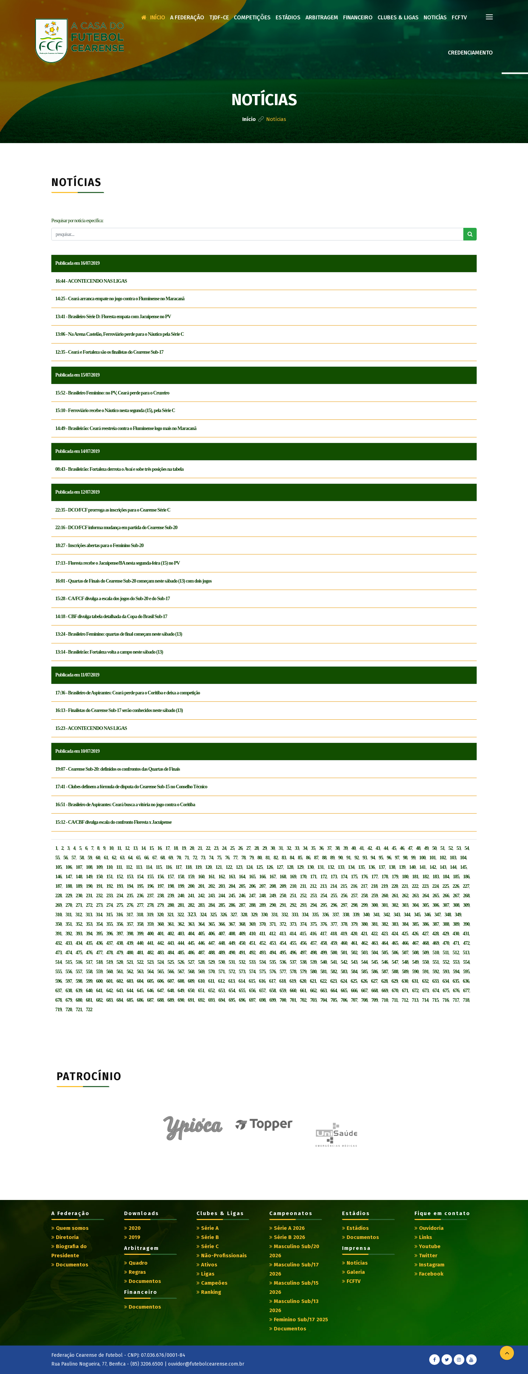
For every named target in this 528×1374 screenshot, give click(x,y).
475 (79, 952)
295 (323, 905)
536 (282, 962)
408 (231, 933)
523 (150, 962)
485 (181, 952)
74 (211, 857)
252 (303, 895)
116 (169, 867)
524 (160, 962)
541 (333, 962)
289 (262, 905)
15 (151, 848)
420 (353, 933)
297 (344, 905)
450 (242, 943)
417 (323, 933)
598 (79, 981)
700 (282, 1000)
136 (371, 867)
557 (79, 971)
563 (140, 971)
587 (384, 971)
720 (68, 1009)
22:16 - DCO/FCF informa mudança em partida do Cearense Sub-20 (116, 527)
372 (282, 924)
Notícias (355, 1263)
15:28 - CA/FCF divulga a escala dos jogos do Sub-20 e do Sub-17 (112, 598)
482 (150, 952)
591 (425, 971)
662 (313, 990)
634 (445, 981)
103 (453, 857)
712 (404, 1000)
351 (68, 924)
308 (456, 905)
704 (323, 1000)
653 (221, 990)
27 (248, 848)
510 (435, 952)
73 (203, 857)
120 (208, 867)
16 (159, 848)
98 (405, 857)
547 (395, 962)
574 (252, 971)
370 (262, 924)
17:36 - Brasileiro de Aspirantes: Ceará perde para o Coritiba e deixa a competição (127, 692)
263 (415, 895)
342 (386, 914)
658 (272, 990)
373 (293, 924)
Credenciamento (470, 52)
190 (89, 886)
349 (458, 914)
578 (293, 971)
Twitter (425, 1255)
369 (252, 924)
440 (140, 943)
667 (364, 990)
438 (119, 943)
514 (58, 962)
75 (219, 857)
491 (242, 952)
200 (191, 886)
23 (216, 848)
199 (181, 886)
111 (119, 867)
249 (272, 895)
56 (65, 857)
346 (427, 914)
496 (293, 952)
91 (348, 857)
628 (384, 981)
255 (333, 895)
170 (303, 876)
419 (343, 933)
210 (293, 886)
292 (293, 905)
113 (139, 867)
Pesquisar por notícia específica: (77, 220)
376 (323, 924)
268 (466, 895)
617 (272, 981)
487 (201, 952)
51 (442, 848)
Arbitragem (321, 17)
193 (119, 886)
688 (160, 1000)
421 (364, 933)
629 (394, 981)
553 (456, 962)
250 (282, 895)
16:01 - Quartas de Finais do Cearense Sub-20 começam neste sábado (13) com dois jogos (133, 581)
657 (262, 990)
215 (343, 886)
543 (354, 962)
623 (333, 981)
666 (354, 990)
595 (466, 971)
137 (382, 867)
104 (463, 857)
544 (364, 962)
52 (450, 848)
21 (200, 848)
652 (211, 990)
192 (109, 886)
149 (89, 876)
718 (466, 1000)
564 (150, 971)
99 (413, 857)
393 (79, 933)
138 (392, 867)
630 (404, 981)
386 (425, 924)
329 (254, 914)
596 (58, 981)
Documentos (69, 1264)
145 (463, 867)
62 (114, 857)
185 (456, 876)
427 (425, 933)
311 (68, 914)
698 (262, 1000)
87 (316, 857)
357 (130, 924)
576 (272, 971)
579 (303, 971)
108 (89, 867)
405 (201, 933)
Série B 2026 (287, 1237)
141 (422, 867)
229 (68, 895)
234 (119, 895)
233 (109, 895)
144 (453, 867)
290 (272, 905)
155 (150, 876)
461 (354, 943)
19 (183, 848)
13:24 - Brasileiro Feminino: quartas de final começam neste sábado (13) (118, 634)
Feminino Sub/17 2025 (298, 1319)
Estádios (288, 17)
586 (374, 971)
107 (79, 867)
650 (191, 990)
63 (122, 857)
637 (58, 990)
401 (160, 933)
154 (140, 876)
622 (323, 981)
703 (313, 1000)
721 (79, 1009)
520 (119, 962)
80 (259, 857)
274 (109, 905)
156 (160, 876)
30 (272, 848)
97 (397, 857)
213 (323, 886)
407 (221, 933)
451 (252, 943)
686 (140, 1000)
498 (313, 952)
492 (252, 952)
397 (119, 933)
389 (456, 924)
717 (455, 1000)
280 (170, 905)
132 (331, 867)
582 (333, 971)
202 (211, 886)
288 (252, 905)
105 (58, 867)
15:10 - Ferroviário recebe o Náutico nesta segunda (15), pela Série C (115, 410)
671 (405, 990)
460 (344, 943)
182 (425, 876)
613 (231, 981)
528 (201, 962)
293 (303, 905)
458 (323, 943)
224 (435, 886)
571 (221, 971)
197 (160, 886)
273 (99, 905)
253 (313, 895)
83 (284, 857)
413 (282, 933)
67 (154, 857)
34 (305, 848)
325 (213, 914)
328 (243, 914)
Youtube (427, 1246)
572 (231, 971)
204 (231, 886)
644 (130, 990)
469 (435, 943)
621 (313, 981)
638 (68, 990)
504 (374, 952)
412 (272, 933)
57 (73, 857)
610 (201, 981)
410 (252, 933)
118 (188, 867)
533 (252, 962)
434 (79, 943)
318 (139, 914)
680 (79, 1000)
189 (79, 886)
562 (130, 971)
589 (405, 971)
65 (138, 857)
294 (313, 905)
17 (167, 848)
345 (417, 914)
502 (354, 952)
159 (191, 876)
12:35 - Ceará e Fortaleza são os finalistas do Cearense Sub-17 (109, 352)
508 (415, 952)
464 (384, 943)
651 (201, 990)
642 (109, 990)
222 (415, 886)
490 (231, 952)
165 (252, 876)
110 (109, 867)
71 (187, 857)
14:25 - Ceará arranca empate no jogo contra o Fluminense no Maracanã (119, 298)
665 (344, 990)
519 (109, 962)
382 (384, 924)
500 (333, 952)
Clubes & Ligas (398, 17)
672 (415, 990)
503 (364, 952)
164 (242, 876)
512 (455, 952)
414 (292, 933)
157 (170, 876)
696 (242, 1000)
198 (170, 886)
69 (170, 857)
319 (150, 914)
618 (282, 981)
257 (354, 895)
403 (181, 933)
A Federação (187, 17)
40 (353, 848)
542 (344, 962)
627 (374, 981)
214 (333, 886)
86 (308, 857)
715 (435, 1000)
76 (227, 857)
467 (415, 943)
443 (170, 943)
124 (249, 867)
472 (466, 943)
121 (218, 867)
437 (109, 943)
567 (181, 971)
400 (150, 933)
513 (466, 952)
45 (394, 848)
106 (68, 867)
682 (99, 1000)
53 (458, 848)
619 (292, 981)
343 (396, 914)
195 (140, 886)
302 (395, 905)
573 (242, 971)
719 (58, 1009)
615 (252, 981)
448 (221, 943)
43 (377, 848)
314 (99, 914)
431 (466, 933)
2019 (132, 1237)
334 (305, 914)
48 (418, 848)
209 (282, 886)
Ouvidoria (429, 1228)
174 (344, 876)
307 (446, 905)
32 (288, 848)
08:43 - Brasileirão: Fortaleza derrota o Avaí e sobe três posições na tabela (119, 469)
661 (303, 990)
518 (99, 962)
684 (119, 1000)
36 (321, 848)
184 (446, 876)
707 (354, 1000)
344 (407, 914)
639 (79, 990)
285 (221, 905)
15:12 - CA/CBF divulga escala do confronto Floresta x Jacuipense (113, 822)
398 (130, 933)
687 (150, 1000)
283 (201, 905)
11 (119, 848)
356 (119, 924)
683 (109, 1000)
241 (191, 895)
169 (293, 876)
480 (130, 952)
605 (150, 981)
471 (456, 943)
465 (395, 943)
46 (402, 848)
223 (425, 886)
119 (198, 867)
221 (404, 886)
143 (443, 867)
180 (405, 876)
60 (98, 857)
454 (282, 943)
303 (405, 905)
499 (323, 952)
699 (272, 1000)
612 (221, 981)
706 (344, 1000)
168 (282, 876)
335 (315, 914)
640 (89, 990)
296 (333, 905)
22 (208, 848)
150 (99, 876)
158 (181, 876)
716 (445, 1000)
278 (150, 905)
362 (181, 924)
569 (201, 971)
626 (364, 981)
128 (290, 867)
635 (455, 981)
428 (435, 933)
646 (150, 990)
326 (223, 914)
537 (293, 962)
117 (178, 867)
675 (446, 990)
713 (415, 1000)
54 (466, 848)
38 (337, 848)
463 (374, 943)
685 (130, 1000)
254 (323, 895)
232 (99, 895)
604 (140, 981)
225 (445, 886)
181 (415, 876)
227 (466, 886)
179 (395, 876)
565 (160, 971)
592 (435, 971)
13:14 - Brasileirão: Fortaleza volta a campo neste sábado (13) (109, 652)
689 (170, 1000)
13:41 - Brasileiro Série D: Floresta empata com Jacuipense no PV (113, 316)
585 (364, 971)
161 (211, 876)
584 (354, 971)
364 (201, 924)
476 (89, 952)
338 (345, 914)
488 (211, 952)
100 (422, 857)
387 (435, 924)
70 (178, 857)
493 (262, 952)
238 (160, 895)
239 (170, 895)
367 (231, 924)
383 (395, 924)
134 (351, 867)
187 (58, 886)
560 (109, 971)
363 (191, 924)
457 (313, 943)
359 (150, 924)
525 (170, 962)
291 (282, 905)
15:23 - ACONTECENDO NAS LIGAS (91, 728)
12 (127, 848)
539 (313, 962)
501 (344, 952)
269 (58, 905)
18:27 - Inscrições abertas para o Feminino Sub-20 (99, 545)
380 (364, 924)
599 (89, 981)
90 (340, 857)
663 (323, 990)
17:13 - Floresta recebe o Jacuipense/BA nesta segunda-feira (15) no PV (117, 563)
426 (415, 933)
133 (341, 867)
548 (405, 962)
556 (68, 971)
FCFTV (459, 17)
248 (262, 895)
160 (201, 876)
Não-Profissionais (222, 1255)
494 (272, 952)
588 (395, 971)
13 (135, 848)
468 (425, 943)
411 (262, 933)
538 (303, 962)
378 (344, 924)
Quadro (136, 1263)
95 (381, 857)
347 (437, 914)
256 (344, 895)
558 (89, 971)
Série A (208, 1228)
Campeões (212, 1283)
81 (267, 857)
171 (313, 876)
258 (364, 895)
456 (303, 943)
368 (242, 924)
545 (374, 962)
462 (364, 943)
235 (130, 895)
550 (425, 962)
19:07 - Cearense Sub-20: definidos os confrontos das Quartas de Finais (117, 769)
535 (272, 962)
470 (446, 943)
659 (282, 990)
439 (130, 943)
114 (149, 867)
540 (323, 962)
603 (130, 981)
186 (466, 876)
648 (170, 990)
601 (109, 981)
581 (323, 971)
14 (143, 848)
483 (160, 952)
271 (79, 905)
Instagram (429, 1264)
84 (292, 857)
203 (221, 886)
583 (344, 971)
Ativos (207, 1264)
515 (68, 962)
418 (333, 933)
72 (195, 857)
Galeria (353, 1272)
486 (191, 952)
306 (435, 905)
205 (242, 886)
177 (374, 876)
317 (129, 914)
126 (269, 867)
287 (242, 905)
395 (99, 933)
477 (99, 952)
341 (376, 914)
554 (466, 962)
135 (361, 867)
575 (262, 971)
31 (280, 848)
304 (415, 905)
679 (68, 1000)
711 (395, 1000)
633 (435, 981)
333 (294, 914)
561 (119, 971)
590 (415, 971)
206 (252, 886)
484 (170, 952)
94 (373, 857)
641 (99, 990)
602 (119, 981)
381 (374, 924)
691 (191, 1000)
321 (170, 914)
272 (89, 905)
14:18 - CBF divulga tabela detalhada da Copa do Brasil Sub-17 (111, 616)
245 (231, 895)
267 (456, 895)
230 (79, 895)
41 (361, 848)
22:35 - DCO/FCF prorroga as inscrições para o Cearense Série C (112, 510)
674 (435, 990)
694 (221, 1000)
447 (211, 943)
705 (333, 1000)
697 (252, 1000)
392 (68, 933)
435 (89, 943)
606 (160, 981)
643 (119, 990)
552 (446, 962)
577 (282, 971)
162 (221, 876)
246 (242, 895)
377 (333, 924)
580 (313, 971)
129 (300, 867)
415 (303, 933)
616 (262, 981)
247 (252, 895)
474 (68, 952)
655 (242, 990)
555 (58, 971)
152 (119, 876)
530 (221, 962)
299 (364, 905)
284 (211, 905)
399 (140, 933)
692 (201, 1000)
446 (201, 943)
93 (364, 857)
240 (181, 895)
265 (435, 895)
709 (374, 1000)
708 (364, 1000)
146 (58, 876)
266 (446, 895)
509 (425, 952)
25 (232, 848)
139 (402, 867)
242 (201, 895)
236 (140, 895)
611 (211, 981)
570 (211, 971)
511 (446, 952)
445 (191, 943)
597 (68, 981)
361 (170, 924)
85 (300, 857)
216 (353, 886)
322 (180, 914)
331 (274, 914)
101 (432, 857)
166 (262, 876)
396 (109, 933)
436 (99, 943)
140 (412, 867)
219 (384, 886)
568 (191, 971)
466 (405, 943)
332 (284, 914)
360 (160, 924)
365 (211, 924)
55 (57, 857)
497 (303, 952)
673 (425, 990)
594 (456, 971)
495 (282, 952)
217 (364, 886)
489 (221, 952)
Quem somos (70, 1228)
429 (445, 933)
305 (425, 905)
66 (146, 857)
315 (109, 914)
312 (78, 914)
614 (241, 981)
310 (58, 914)
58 (81, 857)
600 (99, 981)
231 (89, 895)
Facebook (428, 1274)
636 (466, 981)
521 (130, 962)
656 (252, 990)
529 (211, 962)
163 (231, 876)
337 (335, 914)
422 (374, 933)
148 (79, 876)
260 (384, 895)
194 (130, 886)
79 (251, 857)
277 (140, 905)
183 (435, 876)
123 (239, 867)
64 (130, 857)
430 (455, 933)
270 (68, 905)
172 (323, 876)
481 (140, 952)
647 (160, 990)
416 (313, 933)
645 (140, 990)
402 (170, 933)
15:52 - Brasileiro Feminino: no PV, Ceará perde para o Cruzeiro (112, 393)
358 (140, 924)
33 (297, 848)
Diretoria (65, 1237)
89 (332, 857)
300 (374, 905)
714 (425, 1000)
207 (262, 886)
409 (242, 933)
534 (262, 962)
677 (466, 990)
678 (58, 1000)
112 (129, 867)
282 (191, 905)
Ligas (205, 1274)
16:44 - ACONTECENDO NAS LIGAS (91, 281)
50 (434, 848)
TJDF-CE (219, 17)
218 (374, 886)
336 (325, 914)
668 (374, 990)
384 (405, 924)
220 (394, 886)
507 (405, 952)
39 (345, 848)
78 (243, 857)
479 (119, 952)
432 (58, 943)
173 (333, 876)
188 (68, 886)
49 (426, 848)
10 (111, 848)
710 (384, 1000)
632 (425, 981)
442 (160, 943)
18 (175, 848)
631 (415, 981)
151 (109, 876)
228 (58, 895)
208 (272, 886)
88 (324, 857)
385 (415, 924)
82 (275, 857)
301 (384, 905)
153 (130, 876)
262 (405, 895)
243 (211, 895)
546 (384, 962)
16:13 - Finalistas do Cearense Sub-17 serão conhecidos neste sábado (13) (119, 710)
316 (119, 914)
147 (68, 876)
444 (181, 943)
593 (446, 971)
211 (303, 886)
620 (303, 981)
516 (79, 962)
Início (153, 17)
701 (293, 1000)
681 (89, 1000)
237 (150, 895)
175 (354, 876)
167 (272, 876)
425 (404, 933)
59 (90, 857)
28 (256, 848)
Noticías (435, 17)
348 (447, 914)
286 (231, 905)
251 (293, 895)
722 (89, 1009)
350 (58, 924)
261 (395, 895)
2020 (132, 1228)
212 (313, 886)
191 (99, 886)
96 (389, 857)
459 (333, 943)
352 (79, 924)
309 (466, 905)
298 (354, 905)
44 (386, 848)
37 (329, 848)
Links (423, 1237)
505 (384, 952)
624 (343, 981)
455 (293, 943)
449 (231, 943)
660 (293, 990)
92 (356, 857)
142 (433, 867)
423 (384, 933)
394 (89, 933)
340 (366, 914)
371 (272, 924)
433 (68, 943)
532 (242, 962)
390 (466, 924)
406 (211, 933)
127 (280, 867)
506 (395, 952)
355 (109, 924)
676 (456, 990)
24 (224, 848)
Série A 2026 (287, 1228)
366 (221, 924)
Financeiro (358, 17)
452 (262, 943)
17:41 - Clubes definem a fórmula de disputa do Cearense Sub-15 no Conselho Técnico (131, 786)
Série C (208, 1246)
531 (231, 962)
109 (99, 867)
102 (442, 857)
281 (181, 905)
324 (203, 914)
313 (88, 914)
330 (264, 914)
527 (191, 962)
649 (181, 990)
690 (181, 1000)
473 (58, 952)
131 (320, 867)
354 (99, 924)
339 (356, 914)
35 (313, 848)
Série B (208, 1237)
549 (415, 962)
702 (303, 1000)
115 (159, 867)
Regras (135, 1272)
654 (231, 990)
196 (150, 886)
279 (160, 905)
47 (410, 848)
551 (435, 962)
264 (425, 895)
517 (89, 962)
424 (394, 933)
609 (191, 981)
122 (229, 867)
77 (235, 857)
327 (233, 914)
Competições (252, 17)
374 (303, 924)
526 (181, 962)
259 (374, 895)
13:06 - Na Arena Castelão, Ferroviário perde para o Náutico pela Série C (119, 334)
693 (211, 1000)
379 (354, 924)
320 (160, 914)
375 (313, 924)
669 (384, 990)
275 (119, 905)
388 (446, 924)
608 (181, 981)
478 (109, 952)
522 (140, 962)
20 (191, 848)
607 (170, 981)
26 (240, 848)
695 (231, 1000)
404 (191, 933)
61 (106, 857)
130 (310, 867)
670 (395, 990)
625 (353, 981)
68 (162, 857)
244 (221, 895)
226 (455, 886)
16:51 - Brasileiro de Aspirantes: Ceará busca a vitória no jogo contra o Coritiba (125, 804)
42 (369, 848)
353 (89, 924)
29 (264, 848)
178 (384, 876)
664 (333, 990)
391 (58, 933)
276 (130, 905)
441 (150, 943)
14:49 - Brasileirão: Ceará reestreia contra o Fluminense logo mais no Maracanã (125, 428)
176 (364, 876)
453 (272, 943)
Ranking (209, 1292)
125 (259, 867)
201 (201, 886)
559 (99, 971)
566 (170, 971)
